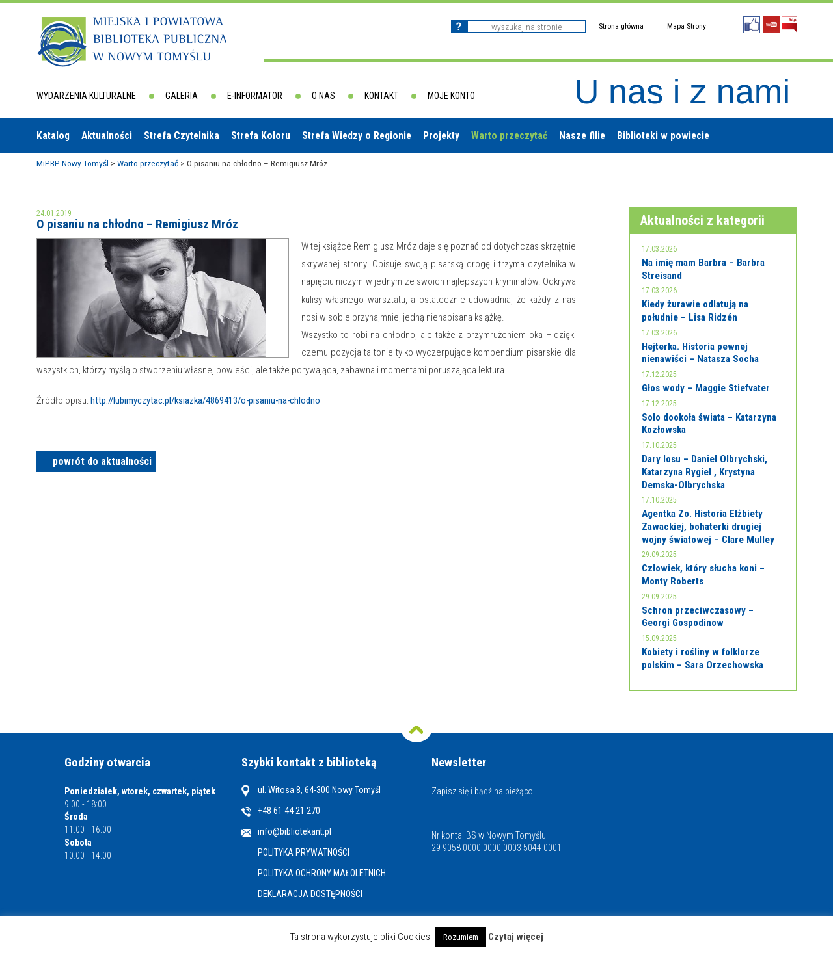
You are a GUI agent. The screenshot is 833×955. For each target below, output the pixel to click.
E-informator (254, 95)
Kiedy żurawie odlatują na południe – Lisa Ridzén (695, 310)
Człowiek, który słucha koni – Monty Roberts (703, 574)
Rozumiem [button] (460, 937)
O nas (323, 95)
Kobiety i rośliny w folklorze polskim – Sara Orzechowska (702, 658)
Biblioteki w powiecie (663, 135)
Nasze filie (582, 135)
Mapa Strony (686, 26)
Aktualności (106, 135)
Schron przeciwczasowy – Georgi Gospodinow (698, 617)
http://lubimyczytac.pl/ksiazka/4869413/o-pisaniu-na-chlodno (205, 400)
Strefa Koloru (260, 135)
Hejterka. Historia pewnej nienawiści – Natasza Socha (700, 353)
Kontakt (381, 95)
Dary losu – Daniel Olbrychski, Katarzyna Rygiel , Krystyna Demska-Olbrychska (704, 471)
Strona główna (621, 26)
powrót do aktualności (102, 461)
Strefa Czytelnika (181, 135)
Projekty (441, 135)
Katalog (53, 135)
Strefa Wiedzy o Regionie (356, 135)
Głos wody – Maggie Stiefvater (706, 388)
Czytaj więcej (515, 937)
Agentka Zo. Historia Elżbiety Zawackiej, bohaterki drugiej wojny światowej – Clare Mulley (708, 526)
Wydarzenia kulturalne (86, 95)
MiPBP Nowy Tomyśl (72, 163)
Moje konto (451, 95)
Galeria (181, 95)
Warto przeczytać (509, 135)
